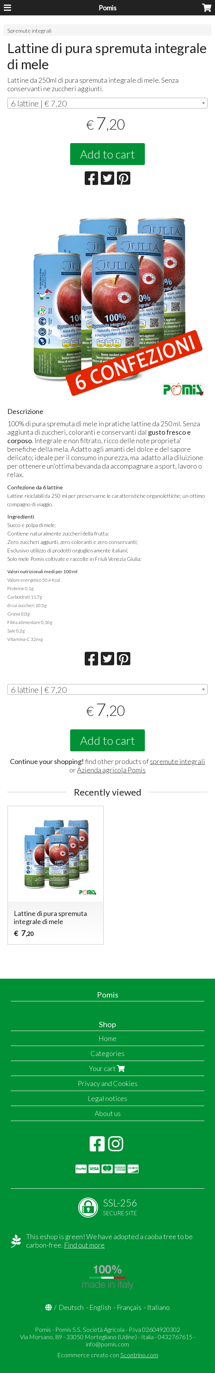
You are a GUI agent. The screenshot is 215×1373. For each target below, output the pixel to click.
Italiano (158, 1307)
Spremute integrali (29, 30)
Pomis (107, 7)
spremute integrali (177, 761)
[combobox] (107, 103)
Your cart (107, 1068)
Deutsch (71, 1307)
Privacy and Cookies (108, 1083)
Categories (107, 1053)
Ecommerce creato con (107, 1354)
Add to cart (107, 154)
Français (129, 1307)
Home (107, 1038)
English (100, 1307)
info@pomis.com (107, 1344)
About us (108, 1113)
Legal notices (107, 1098)
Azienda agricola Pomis (111, 770)
